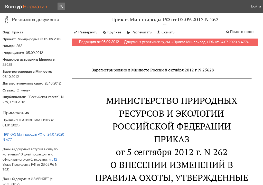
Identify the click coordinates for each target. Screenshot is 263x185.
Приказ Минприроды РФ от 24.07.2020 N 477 (210, 42)
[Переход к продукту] (26, 6)
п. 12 (53, 159)
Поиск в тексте (242, 32)
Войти (256, 6)
